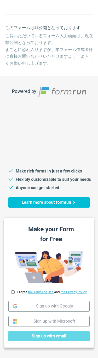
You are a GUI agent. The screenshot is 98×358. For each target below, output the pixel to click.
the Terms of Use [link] (41, 292)
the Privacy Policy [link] (74, 292)
